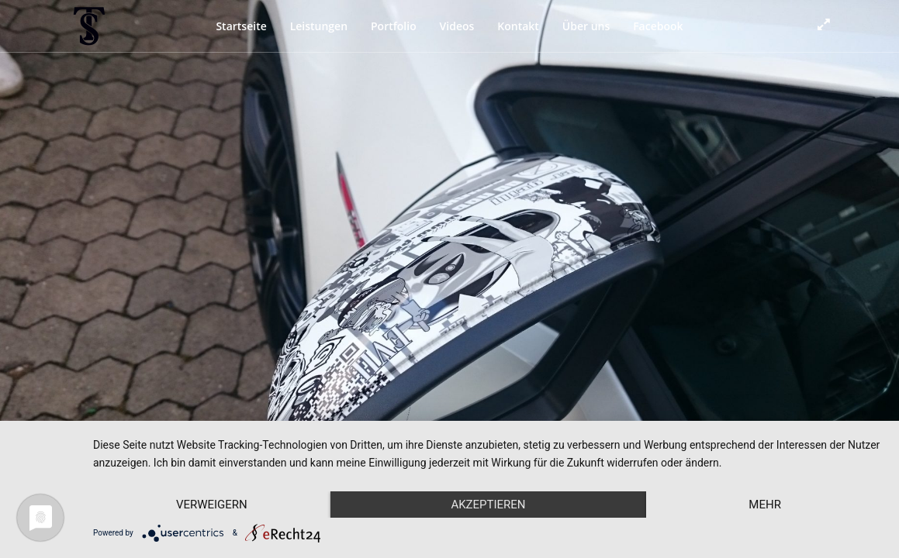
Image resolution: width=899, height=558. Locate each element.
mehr (765, 505)
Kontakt (518, 26)
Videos (457, 26)
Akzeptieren (488, 505)
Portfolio (394, 26)
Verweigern (211, 505)
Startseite (241, 26)
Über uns (586, 26)
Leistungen (318, 26)
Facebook (658, 26)
